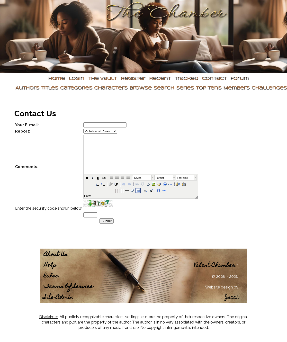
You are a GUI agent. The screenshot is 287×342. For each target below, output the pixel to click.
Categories (76, 88)
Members (236, 88)
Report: (22, 131)
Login (76, 79)
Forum (239, 79)
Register (133, 79)
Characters (110, 88)
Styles (138, 177)
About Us (55, 255)
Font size (182, 177)
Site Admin (58, 297)
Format (160, 177)
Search (163, 88)
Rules (51, 276)
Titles (49, 88)
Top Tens (208, 88)
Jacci (231, 298)
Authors (27, 88)
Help (50, 265)
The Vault (102, 79)
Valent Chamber (214, 266)
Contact (214, 79)
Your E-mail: (27, 125)
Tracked (186, 79)
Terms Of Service (68, 287)
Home (56, 79)
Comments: (26, 166)
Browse (140, 88)
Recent (159, 79)
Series (185, 88)
